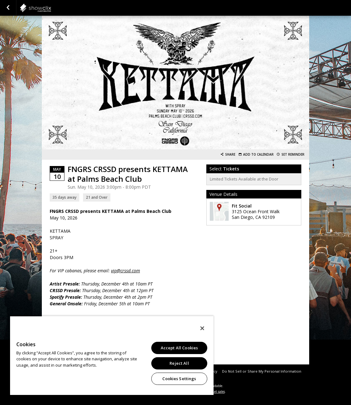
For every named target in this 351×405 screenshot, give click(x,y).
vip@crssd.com (125, 271)
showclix (51, 8)
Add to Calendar (258, 155)
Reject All (179, 363)
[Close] (202, 328)
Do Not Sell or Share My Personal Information (261, 371)
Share (230, 155)
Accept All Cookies (179, 348)
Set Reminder (292, 155)
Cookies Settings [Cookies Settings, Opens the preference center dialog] (179, 378)
